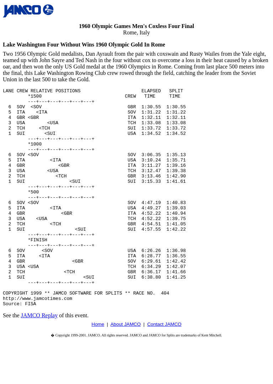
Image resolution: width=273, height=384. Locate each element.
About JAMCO (126, 368)
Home (98, 368)
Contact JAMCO (164, 368)
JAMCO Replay (39, 359)
